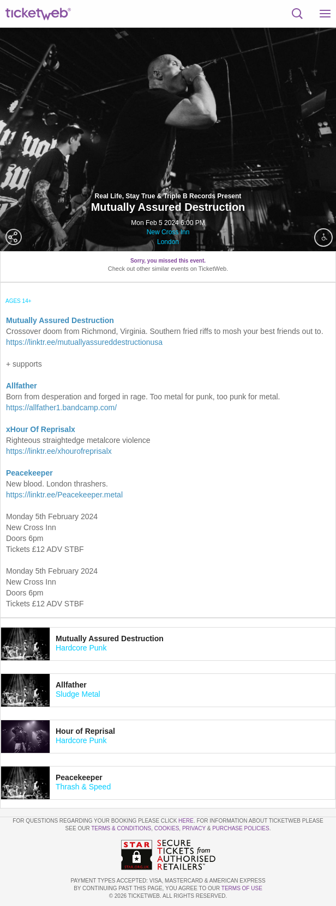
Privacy (194, 828)
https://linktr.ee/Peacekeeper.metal (64, 494)
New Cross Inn (168, 232)
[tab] (168, 644)
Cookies (166, 828)
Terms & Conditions (121, 828)
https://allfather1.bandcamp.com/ (61, 407)
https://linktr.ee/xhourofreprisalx (59, 451)
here (186, 821)
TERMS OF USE (241, 888)
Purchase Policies (240, 828)
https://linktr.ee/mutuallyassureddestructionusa (84, 342)
